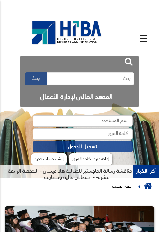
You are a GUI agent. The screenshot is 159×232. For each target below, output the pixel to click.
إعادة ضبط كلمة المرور (90, 159)
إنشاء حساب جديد (49, 159)
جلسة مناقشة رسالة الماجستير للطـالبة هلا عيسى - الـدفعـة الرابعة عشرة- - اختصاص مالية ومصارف (75, 174)
